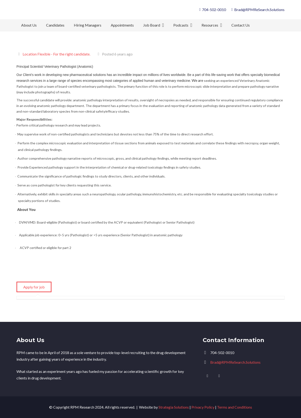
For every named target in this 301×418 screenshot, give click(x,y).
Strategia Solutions (173, 407)
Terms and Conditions (234, 407)
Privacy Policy (202, 407)
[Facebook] (219, 376)
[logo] (53, 11)
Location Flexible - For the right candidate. (56, 54)
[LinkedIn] (207, 376)
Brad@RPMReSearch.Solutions (235, 362)
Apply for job (34, 287)
